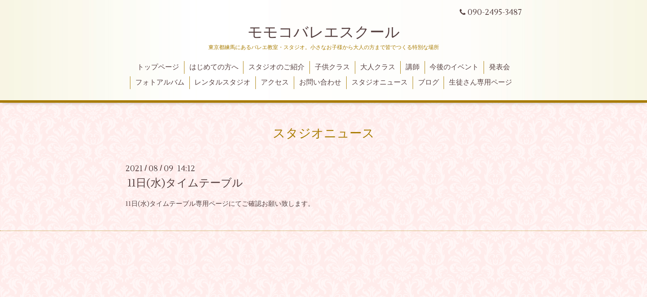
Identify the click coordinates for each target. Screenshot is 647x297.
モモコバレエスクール (324, 32)
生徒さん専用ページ (480, 82)
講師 (413, 67)
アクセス (275, 82)
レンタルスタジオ (222, 82)
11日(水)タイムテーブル (185, 183)
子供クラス (332, 67)
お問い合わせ (320, 82)
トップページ (158, 67)
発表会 (499, 67)
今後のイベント (454, 67)
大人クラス (377, 67)
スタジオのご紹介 (276, 67)
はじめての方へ (213, 67)
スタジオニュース (380, 82)
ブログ (428, 82)
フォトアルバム (159, 82)
